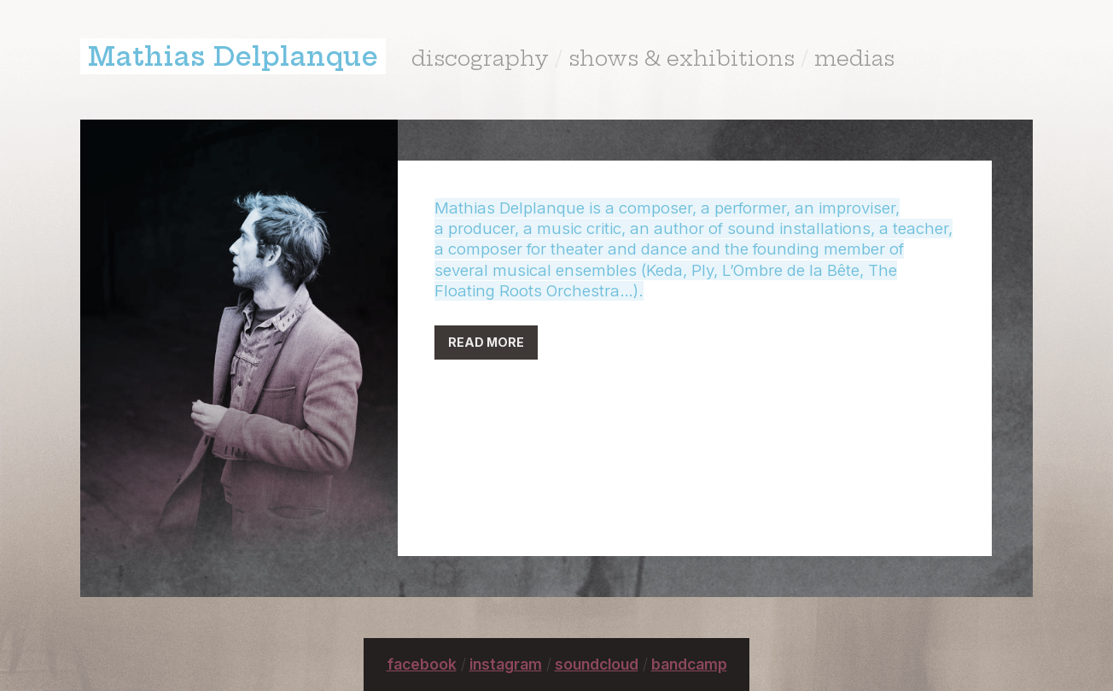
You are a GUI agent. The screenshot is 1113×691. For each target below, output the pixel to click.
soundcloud (596, 664)
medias (854, 58)
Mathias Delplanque (233, 56)
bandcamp (689, 664)
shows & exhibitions (681, 58)
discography (480, 58)
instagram (505, 664)
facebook (422, 664)
